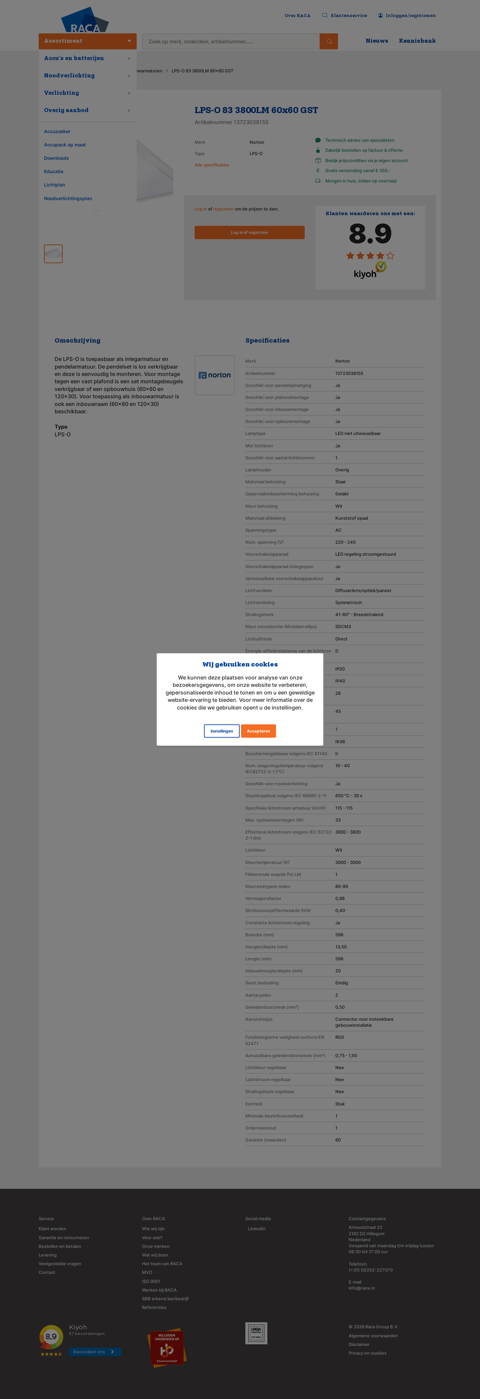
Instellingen (222, 730)
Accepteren (258, 730)
